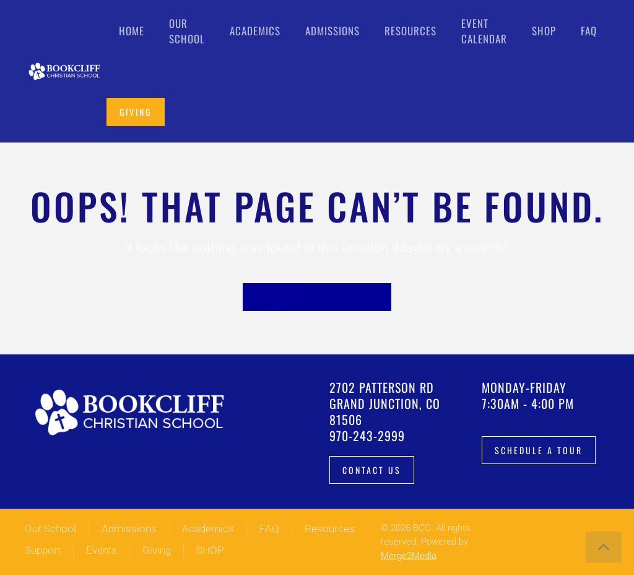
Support (43, 550)
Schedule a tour (539, 450)
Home (131, 30)
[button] (604, 547)
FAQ (589, 30)
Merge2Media (408, 555)
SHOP (210, 550)
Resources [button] (410, 30)
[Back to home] (65, 71)
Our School (50, 528)
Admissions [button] (332, 30)
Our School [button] (187, 31)
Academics (208, 528)
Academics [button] (255, 30)
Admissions (129, 528)
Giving (135, 111)
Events (101, 550)
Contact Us (371, 469)
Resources (330, 528)
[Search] (317, 297)
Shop (544, 30)
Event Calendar (484, 31)
